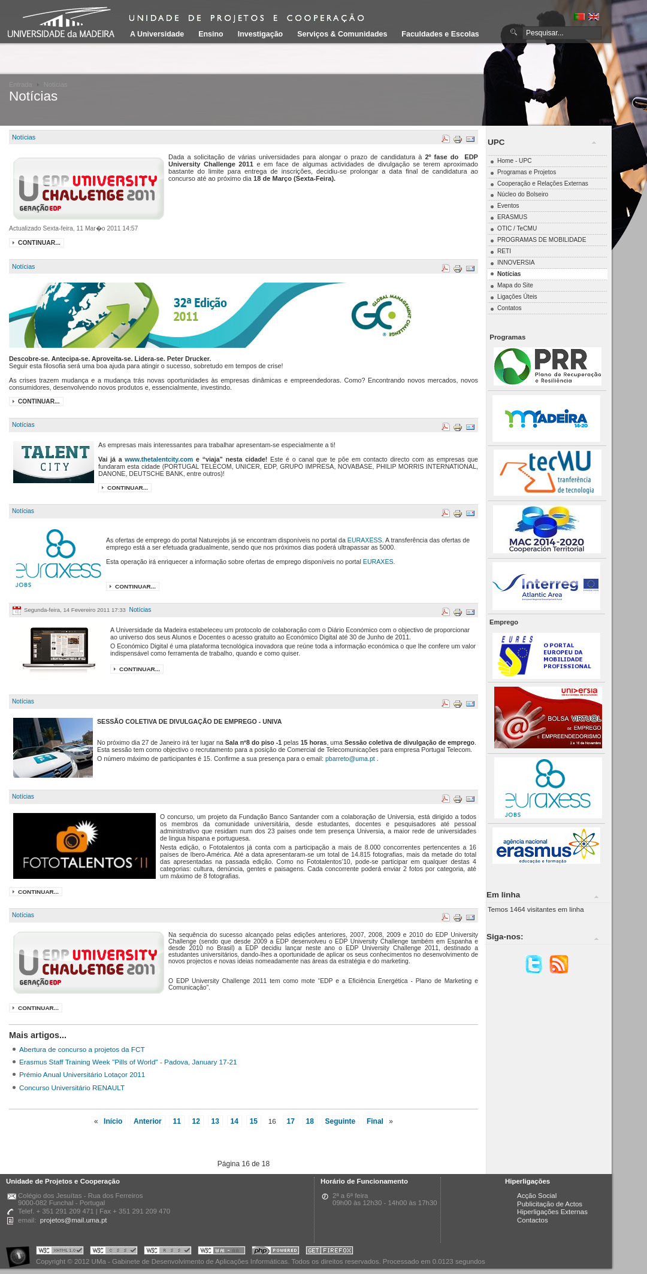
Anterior (148, 1121)
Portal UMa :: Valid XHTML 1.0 (60, 1252)
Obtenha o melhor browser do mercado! (329, 1252)
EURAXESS (364, 540)
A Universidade (157, 34)
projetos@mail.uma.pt (73, 1220)
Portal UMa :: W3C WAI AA (222, 1252)
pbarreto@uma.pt (350, 758)
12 (196, 1121)
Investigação (260, 34)
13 (215, 1121)
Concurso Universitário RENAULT (72, 1087)
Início (113, 1121)
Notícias (23, 137)
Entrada (20, 84)
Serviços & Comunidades (342, 34)
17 (290, 1121)
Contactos (532, 1220)
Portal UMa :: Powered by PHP (276, 1252)
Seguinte (340, 1121)
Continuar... (39, 242)
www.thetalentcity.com (159, 459)
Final (375, 1121)
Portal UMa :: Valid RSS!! (168, 1252)
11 (176, 1121)
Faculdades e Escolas (440, 34)
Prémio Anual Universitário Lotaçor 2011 (82, 1074)
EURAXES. (379, 561)
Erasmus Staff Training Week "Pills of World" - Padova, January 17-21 (128, 1062)
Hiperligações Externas (552, 1211)
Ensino (210, 34)
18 (310, 1121)
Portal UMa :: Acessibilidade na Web (21, 1252)
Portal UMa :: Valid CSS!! (114, 1252)
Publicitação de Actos (549, 1204)
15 (254, 1121)
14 (234, 1121)
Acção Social (537, 1195)
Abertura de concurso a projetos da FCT (82, 1049)
